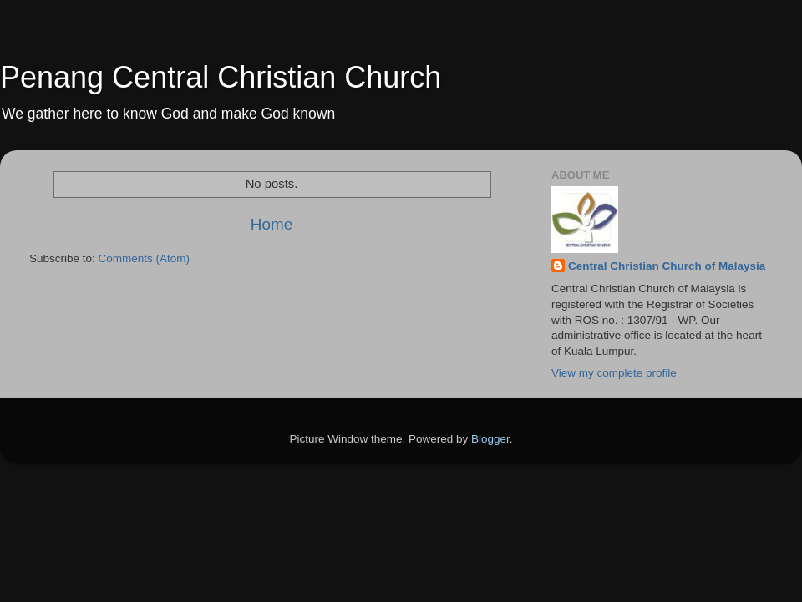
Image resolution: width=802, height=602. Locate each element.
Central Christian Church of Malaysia (666, 266)
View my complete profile (614, 373)
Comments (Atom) (144, 258)
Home (271, 224)
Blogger (490, 439)
